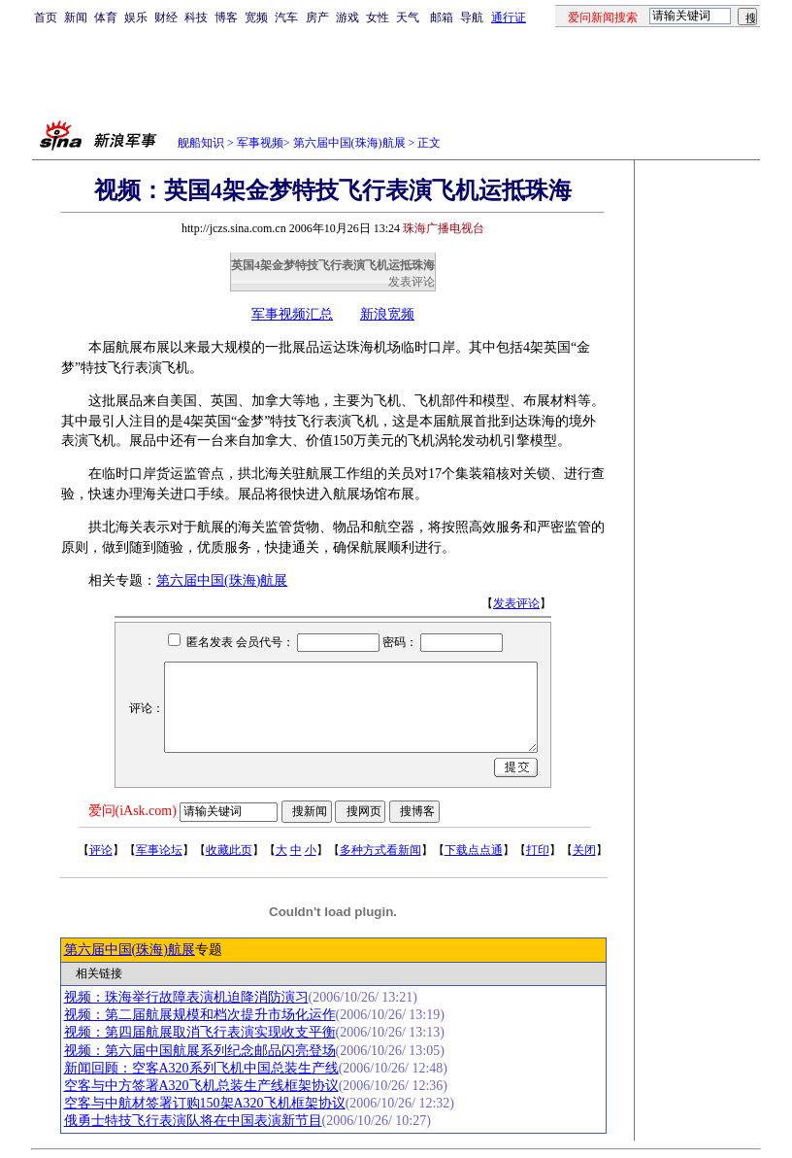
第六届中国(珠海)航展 (349, 143)
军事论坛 (159, 850)
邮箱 (441, 17)
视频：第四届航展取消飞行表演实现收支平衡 (200, 1032)
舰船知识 (201, 143)
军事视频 (260, 143)
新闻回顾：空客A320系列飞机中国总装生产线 (201, 1068)
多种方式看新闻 (380, 850)
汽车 (286, 17)
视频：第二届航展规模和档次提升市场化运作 (200, 1014)
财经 (166, 17)
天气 (407, 17)
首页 (45, 17)
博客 (226, 17)
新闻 (75, 17)
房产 (317, 17)
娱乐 (136, 17)
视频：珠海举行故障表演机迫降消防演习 (186, 997)
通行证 (508, 17)
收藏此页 (229, 850)
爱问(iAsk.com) (132, 810)
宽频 (256, 17)
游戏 (347, 17)
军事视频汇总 (292, 314)
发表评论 (411, 282)
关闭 (584, 850)
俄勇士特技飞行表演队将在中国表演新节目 (193, 1120)
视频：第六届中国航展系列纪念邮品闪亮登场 (200, 1050)
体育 (105, 17)
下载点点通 (474, 850)
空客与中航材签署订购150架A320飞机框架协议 (205, 1103)
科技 (196, 17)
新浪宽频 (387, 314)
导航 (471, 17)
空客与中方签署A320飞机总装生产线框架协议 (201, 1085)
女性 (377, 17)
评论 (101, 850)
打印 (537, 850)
